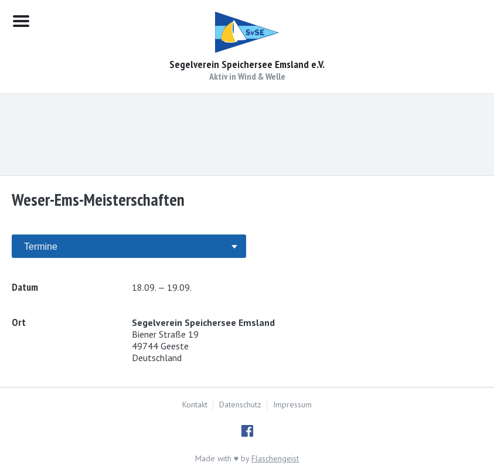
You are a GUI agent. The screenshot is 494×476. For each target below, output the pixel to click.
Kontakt (194, 404)
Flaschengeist (275, 458)
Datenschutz (240, 404)
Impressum (292, 404)
